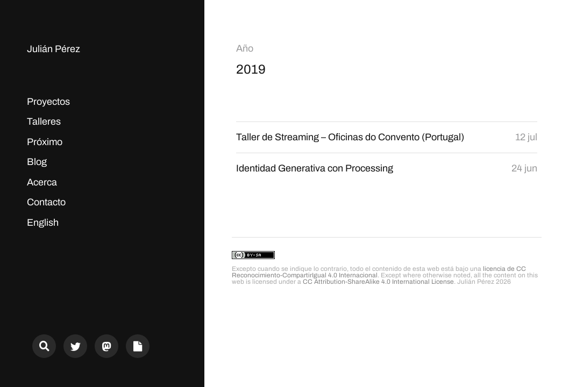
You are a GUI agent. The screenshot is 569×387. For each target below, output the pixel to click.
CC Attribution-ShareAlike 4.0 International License (378, 281)
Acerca (42, 182)
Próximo (44, 142)
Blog (37, 161)
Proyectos (48, 101)
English (43, 222)
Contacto (46, 202)
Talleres (44, 121)
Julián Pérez (53, 49)
